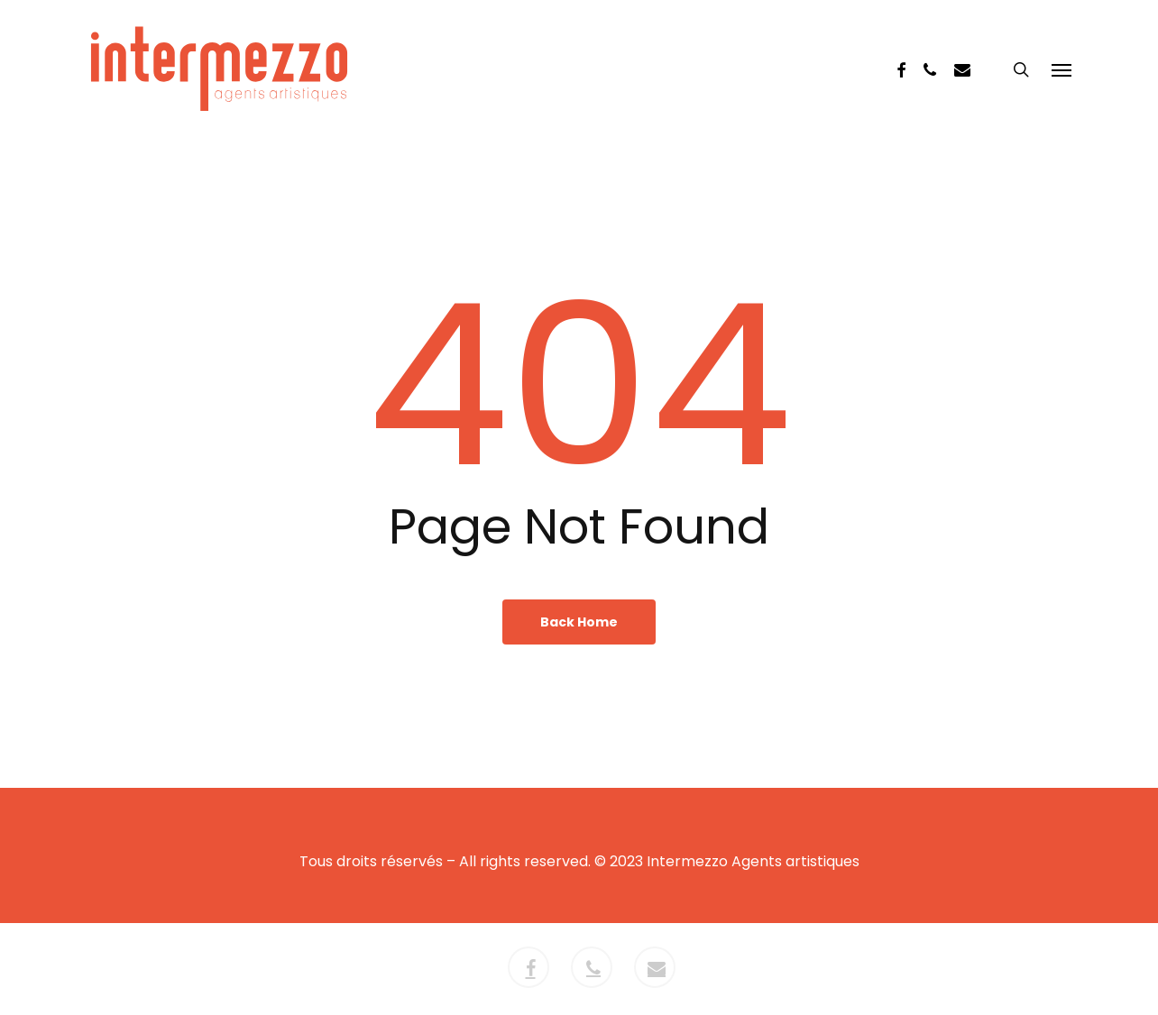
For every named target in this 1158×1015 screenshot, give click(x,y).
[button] (1061, 69)
